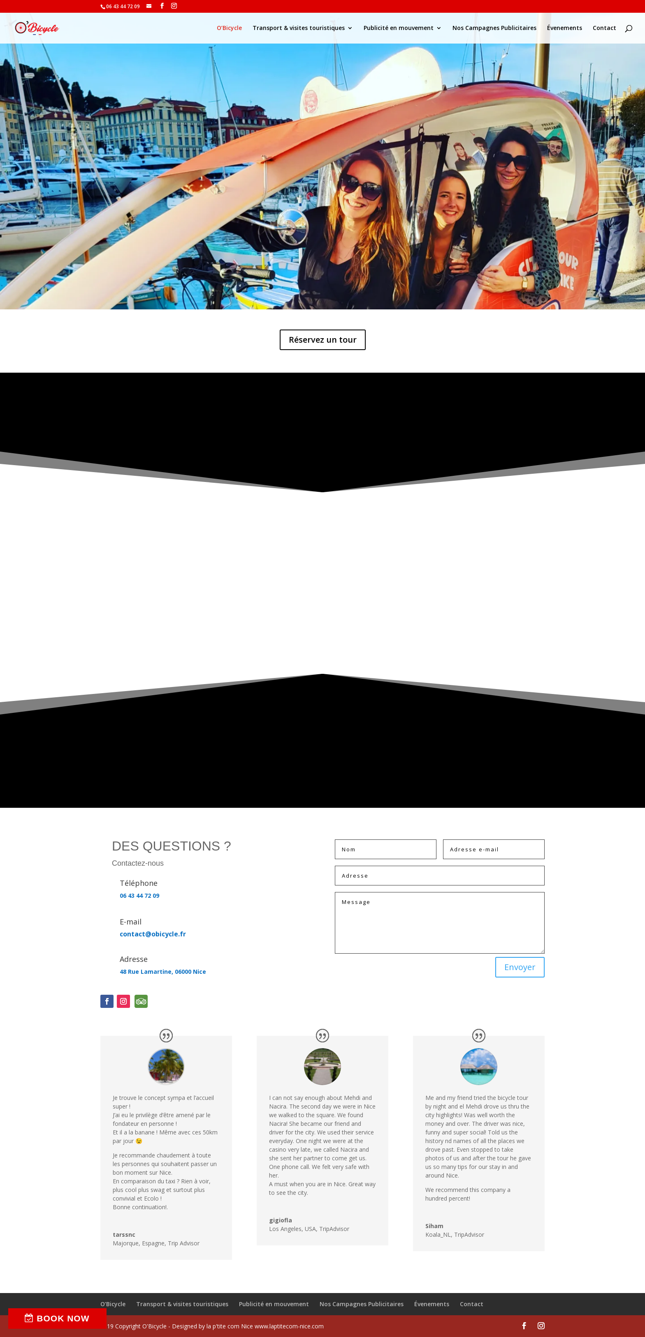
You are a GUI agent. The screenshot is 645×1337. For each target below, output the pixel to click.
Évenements (564, 28)
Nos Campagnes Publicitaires (494, 28)
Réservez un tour (323, 339)
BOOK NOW (63, 1318)
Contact (604, 28)
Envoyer (520, 967)
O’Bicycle (229, 28)
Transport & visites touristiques (299, 28)
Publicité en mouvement (399, 28)
